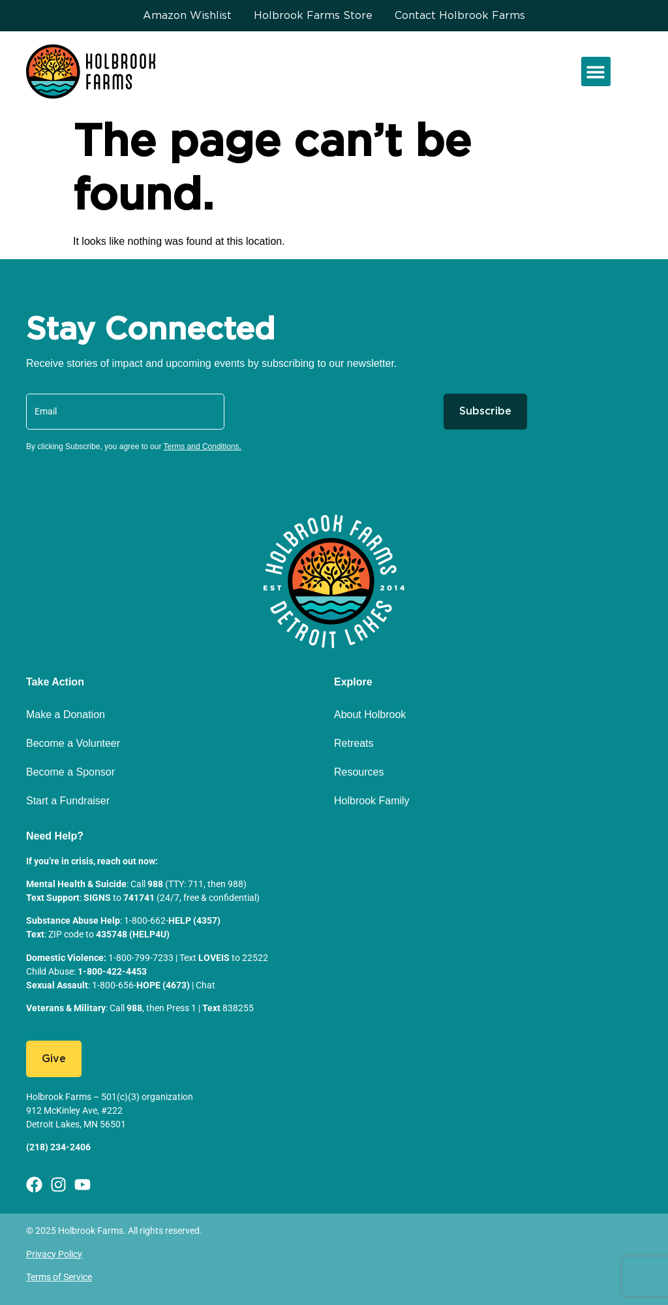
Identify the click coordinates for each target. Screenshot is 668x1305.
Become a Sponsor (70, 772)
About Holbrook (370, 714)
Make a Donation (65, 714)
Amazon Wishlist (187, 15)
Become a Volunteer (73, 743)
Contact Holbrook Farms (460, 15)
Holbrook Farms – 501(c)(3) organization (109, 1097)
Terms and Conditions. (202, 446)
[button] (596, 71)
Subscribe (485, 411)
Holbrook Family (372, 800)
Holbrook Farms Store (313, 15)
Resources (359, 772)
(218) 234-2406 (58, 1147)
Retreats (353, 743)
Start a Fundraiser (68, 800)
